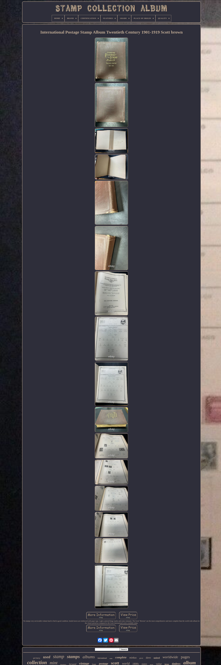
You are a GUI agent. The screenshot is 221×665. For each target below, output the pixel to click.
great (141, 658)
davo (148, 657)
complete (121, 657)
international (102, 658)
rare (111, 658)
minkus (133, 657)
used (46, 657)
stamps (73, 656)
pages (185, 657)
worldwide (170, 657)
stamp (58, 656)
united (157, 658)
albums (89, 656)
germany (36, 658)
